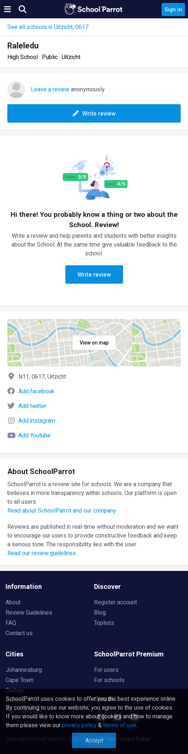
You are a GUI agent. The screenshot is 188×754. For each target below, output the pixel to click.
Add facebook (36, 391)
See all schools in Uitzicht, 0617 (47, 27)
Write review (94, 113)
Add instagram (36, 420)
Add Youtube (34, 435)
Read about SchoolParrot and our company (61, 510)
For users (106, 670)
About (13, 602)
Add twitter (32, 406)
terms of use (119, 725)
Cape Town (19, 680)
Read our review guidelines (41, 553)
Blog (100, 612)
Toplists (104, 623)
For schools (109, 680)
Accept (94, 740)
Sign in (173, 10)
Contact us (19, 633)
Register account (115, 602)
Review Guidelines (29, 612)
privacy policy (79, 725)
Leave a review (50, 89)
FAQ (11, 623)
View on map (94, 343)
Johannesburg (24, 670)
